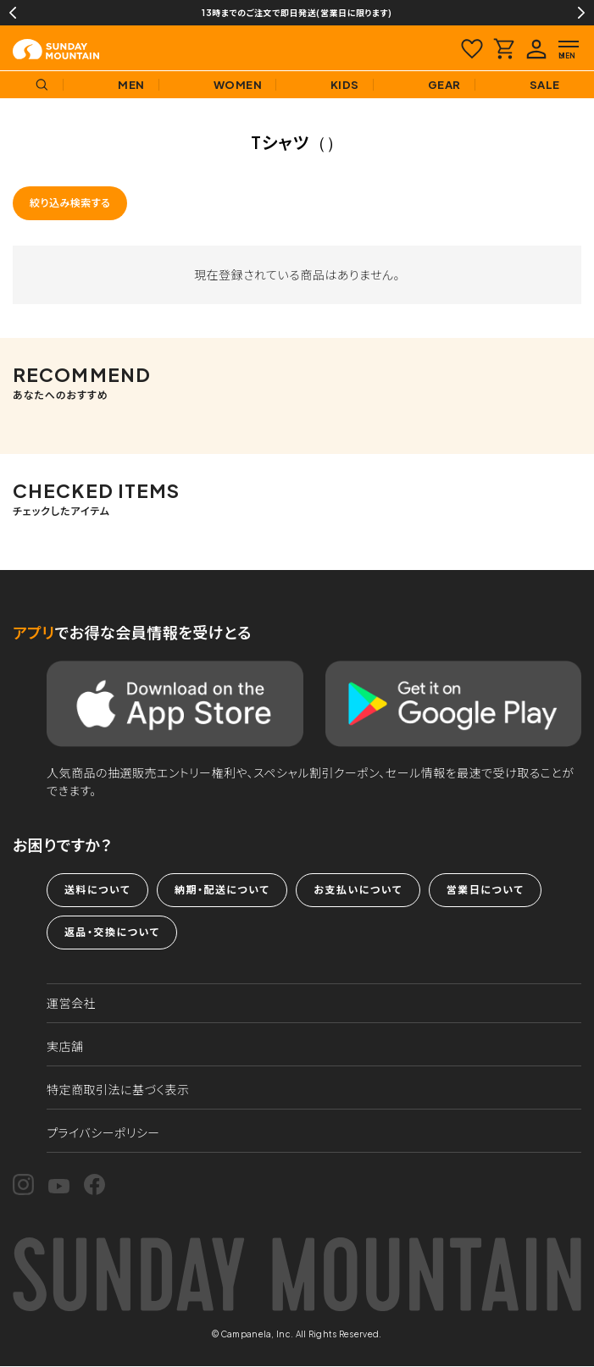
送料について (97, 889)
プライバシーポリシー (103, 1132)
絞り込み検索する (70, 202)
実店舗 (65, 1046)
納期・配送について (222, 889)
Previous (12, 12)
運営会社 (71, 1002)
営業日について (485, 889)
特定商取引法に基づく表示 (118, 1089)
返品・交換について (111, 932)
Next (581, 12)
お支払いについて (358, 889)
